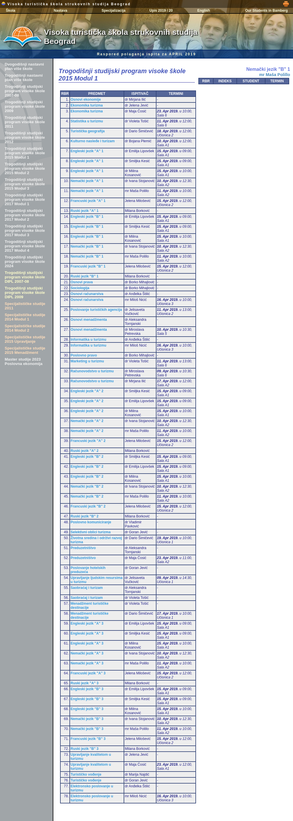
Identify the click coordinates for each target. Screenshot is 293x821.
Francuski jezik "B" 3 (88, 739)
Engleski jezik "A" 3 (87, 623)
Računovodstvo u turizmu (92, 371)
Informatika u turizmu (88, 339)
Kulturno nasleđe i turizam (93, 141)
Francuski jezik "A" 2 (88, 441)
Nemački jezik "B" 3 (87, 719)
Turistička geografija (88, 131)
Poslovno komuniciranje (91, 522)
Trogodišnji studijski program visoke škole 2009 (25, 106)
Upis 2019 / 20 (161, 10)
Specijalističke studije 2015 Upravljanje (25, 339)
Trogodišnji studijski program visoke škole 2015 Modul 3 (25, 184)
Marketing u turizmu (87, 361)
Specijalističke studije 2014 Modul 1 (25, 317)
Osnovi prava (82, 282)
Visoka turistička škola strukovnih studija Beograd (66, 4)
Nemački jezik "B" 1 (87, 246)
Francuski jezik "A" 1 (88, 201)
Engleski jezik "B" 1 (87, 217)
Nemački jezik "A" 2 (87, 421)
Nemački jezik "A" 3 (87, 653)
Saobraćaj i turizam (87, 588)
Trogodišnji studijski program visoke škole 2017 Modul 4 (25, 246)
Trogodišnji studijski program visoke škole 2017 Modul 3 (25, 230)
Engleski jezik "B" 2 (87, 457)
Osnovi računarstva (87, 294)
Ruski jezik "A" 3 (84, 683)
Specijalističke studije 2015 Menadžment (25, 350)
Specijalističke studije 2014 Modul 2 (25, 328)
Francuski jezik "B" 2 (88, 506)
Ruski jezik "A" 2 (84, 451)
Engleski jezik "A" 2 (87, 391)
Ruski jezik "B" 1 (84, 276)
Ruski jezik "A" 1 (84, 211)
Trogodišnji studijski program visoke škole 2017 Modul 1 (25, 199)
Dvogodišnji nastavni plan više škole (24, 66)
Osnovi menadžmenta (89, 320)
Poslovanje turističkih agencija (96, 310)
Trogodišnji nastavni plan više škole (24, 77)
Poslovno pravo (84, 355)
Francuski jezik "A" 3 (88, 673)
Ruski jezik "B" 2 (84, 516)
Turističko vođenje (86, 774)
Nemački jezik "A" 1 (87, 181)
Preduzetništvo (83, 548)
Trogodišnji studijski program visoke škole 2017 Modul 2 (25, 215)
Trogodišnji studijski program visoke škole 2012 (25, 137)
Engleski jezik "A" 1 (87, 151)
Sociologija (80, 288)
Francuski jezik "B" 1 (88, 266)
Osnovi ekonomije (86, 99)
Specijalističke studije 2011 (25, 305)
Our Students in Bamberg (266, 10)
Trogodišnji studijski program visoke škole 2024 (25, 261)
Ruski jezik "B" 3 (84, 749)
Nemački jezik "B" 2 (87, 486)
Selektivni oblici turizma (91, 532)
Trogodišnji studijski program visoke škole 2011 (25, 121)
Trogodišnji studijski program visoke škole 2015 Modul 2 (25, 168)
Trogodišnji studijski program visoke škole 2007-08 (25, 90)
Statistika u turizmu (87, 121)
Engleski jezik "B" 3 (87, 689)
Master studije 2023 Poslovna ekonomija (23, 361)
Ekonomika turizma (87, 105)
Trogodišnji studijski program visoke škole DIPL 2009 (25, 292)
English (203, 10)
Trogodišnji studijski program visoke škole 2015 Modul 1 (25, 153)
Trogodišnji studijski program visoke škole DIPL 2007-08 (25, 277)
